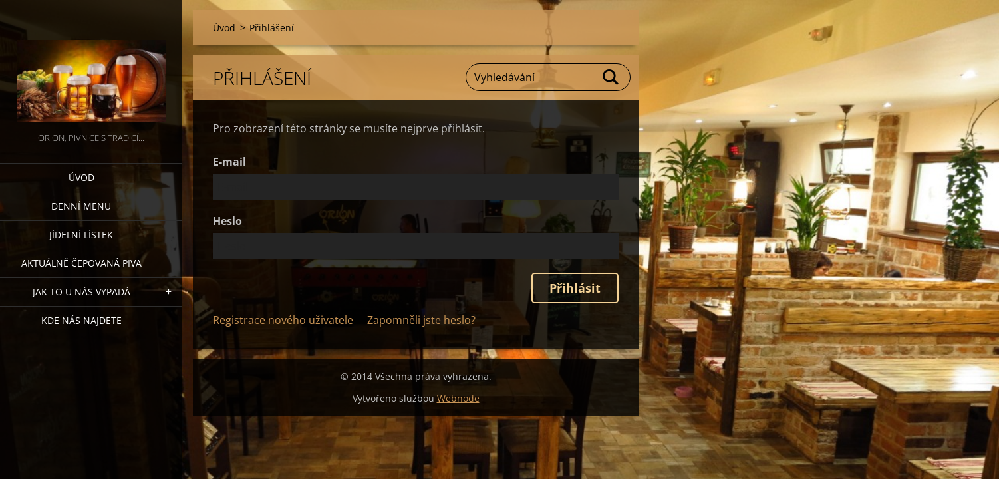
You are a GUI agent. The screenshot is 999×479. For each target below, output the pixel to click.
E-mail (229, 161)
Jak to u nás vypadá (81, 291)
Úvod (81, 177)
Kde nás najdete (81, 320)
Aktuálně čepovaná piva (81, 263)
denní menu (81, 206)
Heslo (227, 221)
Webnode (458, 398)
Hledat (611, 77)
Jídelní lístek (81, 234)
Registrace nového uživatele (283, 320)
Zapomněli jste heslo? (421, 320)
